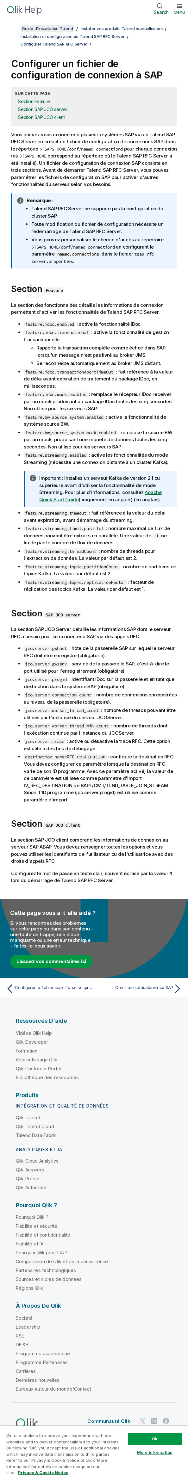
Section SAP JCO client (41, 117)
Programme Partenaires (42, 1362)
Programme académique (43, 1353)
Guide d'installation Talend (47, 28)
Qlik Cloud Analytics (37, 1161)
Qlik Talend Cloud (35, 1126)
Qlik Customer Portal (38, 1068)
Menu (179, 12)
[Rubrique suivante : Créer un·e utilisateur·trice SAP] (139, 989)
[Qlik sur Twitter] (142, 1421)
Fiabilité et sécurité (36, 1226)
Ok (155, 1438)
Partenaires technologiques (46, 1270)
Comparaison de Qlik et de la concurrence (62, 1261)
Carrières (26, 1371)
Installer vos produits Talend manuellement (122, 28)
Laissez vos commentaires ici (51, 961)
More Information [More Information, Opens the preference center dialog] (154, 1452)
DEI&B (22, 1344)
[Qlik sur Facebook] (166, 1421)
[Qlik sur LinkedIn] (154, 1421)
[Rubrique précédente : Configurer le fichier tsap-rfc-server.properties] (48, 989)
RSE (20, 1335)
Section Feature (34, 101)
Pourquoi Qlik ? (32, 1217)
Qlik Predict (28, 1178)
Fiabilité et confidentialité (43, 1235)
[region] (94, 1451)
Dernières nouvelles (38, 1379)
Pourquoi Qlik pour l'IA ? (42, 1252)
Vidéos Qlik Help (34, 1032)
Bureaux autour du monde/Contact (53, 1388)
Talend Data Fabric (36, 1135)
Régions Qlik (29, 1288)
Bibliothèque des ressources (47, 1077)
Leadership (28, 1326)
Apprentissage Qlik (36, 1059)
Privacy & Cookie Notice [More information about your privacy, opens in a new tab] (43, 1472)
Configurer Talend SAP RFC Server (54, 43)
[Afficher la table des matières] (12, 28)
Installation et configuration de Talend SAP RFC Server (73, 36)
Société (24, 1317)
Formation (26, 1050)
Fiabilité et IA (29, 1243)
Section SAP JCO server (42, 109)
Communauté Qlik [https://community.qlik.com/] (108, 1421)
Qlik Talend (28, 1117)
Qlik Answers (30, 1169)
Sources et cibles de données (49, 1279)
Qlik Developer (32, 1041)
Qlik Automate (31, 1187)
